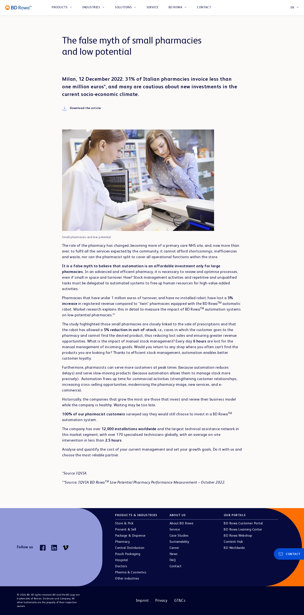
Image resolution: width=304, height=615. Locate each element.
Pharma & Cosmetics (130, 572)
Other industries (127, 578)
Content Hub (233, 542)
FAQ (173, 560)
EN (292, 7)
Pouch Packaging (127, 554)
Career (174, 548)
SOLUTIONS (123, 7)
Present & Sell (125, 529)
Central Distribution (129, 548)
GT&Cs (179, 601)
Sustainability (179, 542)
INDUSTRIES (91, 7)
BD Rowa (175, 7)
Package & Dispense (130, 535)
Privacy (161, 601)
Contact (204, 7)
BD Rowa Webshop (238, 535)
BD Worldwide (234, 548)
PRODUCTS (60, 7)
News (174, 554)
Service (153, 7)
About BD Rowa (181, 523)
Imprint (142, 601)
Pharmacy (122, 542)
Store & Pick (124, 523)
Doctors (121, 566)
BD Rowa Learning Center (243, 529)
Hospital (121, 560)
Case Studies (179, 535)
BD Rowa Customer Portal (243, 523)
